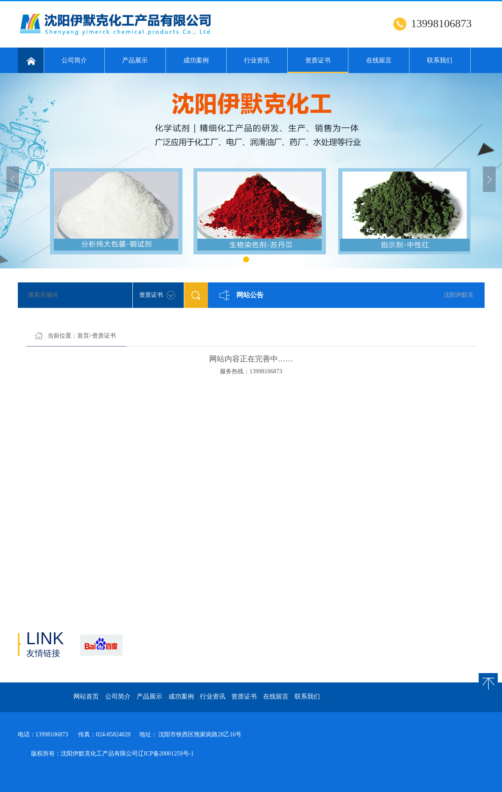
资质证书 (318, 65)
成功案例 (196, 60)
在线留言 (379, 60)
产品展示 (135, 60)
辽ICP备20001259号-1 (166, 753)
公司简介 (74, 60)
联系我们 (439, 60)
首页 (83, 336)
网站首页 (86, 696)
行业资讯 (256, 60)
